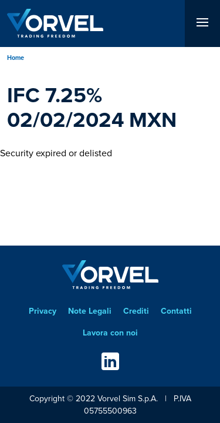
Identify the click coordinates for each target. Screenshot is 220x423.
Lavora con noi (110, 333)
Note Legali (89, 311)
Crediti (136, 311)
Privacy (42, 311)
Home (15, 57)
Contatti (176, 311)
